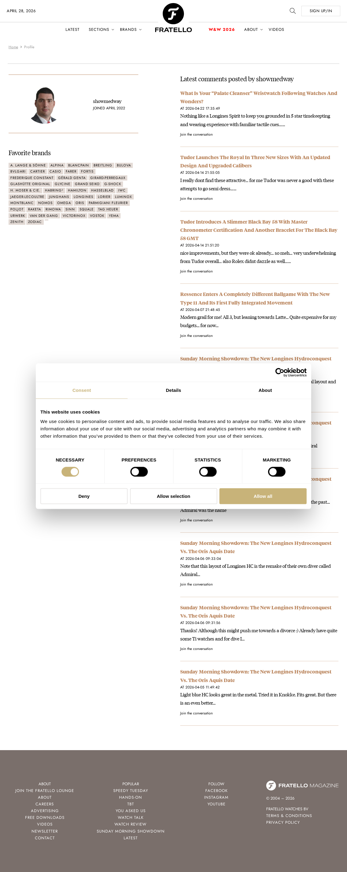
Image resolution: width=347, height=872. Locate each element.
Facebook (216, 791)
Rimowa (53, 209)
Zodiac (35, 221)
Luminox (123, 196)
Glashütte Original (30, 183)
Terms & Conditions (289, 816)
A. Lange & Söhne (28, 165)
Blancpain (78, 165)
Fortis (87, 171)
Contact (45, 838)
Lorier (104, 196)
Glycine (62, 183)
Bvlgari (18, 171)
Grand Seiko (87, 183)
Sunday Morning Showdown (131, 831)
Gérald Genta (72, 177)
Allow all (263, 496)
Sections (99, 29)
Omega (64, 202)
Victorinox (74, 215)
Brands (128, 29)
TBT (130, 804)
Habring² (54, 190)
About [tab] (265, 389)
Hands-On (130, 797)
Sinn (70, 209)
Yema (114, 215)
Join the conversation (196, 134)
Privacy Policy (283, 822)
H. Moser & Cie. (25, 190)
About (251, 29)
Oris (80, 202)
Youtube (216, 804)
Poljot (17, 209)
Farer (71, 171)
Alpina (57, 165)
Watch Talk (131, 817)
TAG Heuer (108, 209)
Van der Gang (44, 215)
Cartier (37, 171)
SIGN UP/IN (321, 11)
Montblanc (22, 202)
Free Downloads (45, 817)
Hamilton (77, 190)
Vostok (97, 215)
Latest (72, 29)
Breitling (103, 165)
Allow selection (173, 496)
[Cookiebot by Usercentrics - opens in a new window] (280, 372)
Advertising (45, 811)
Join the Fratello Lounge (44, 791)
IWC (122, 190)
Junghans (59, 196)
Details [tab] (173, 389)
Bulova (124, 165)
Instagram (216, 797)
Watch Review (130, 824)
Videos (276, 29)
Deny (84, 496)
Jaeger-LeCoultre (27, 196)
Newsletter (45, 831)
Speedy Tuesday (130, 791)
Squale (87, 209)
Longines (83, 196)
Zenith (17, 221)
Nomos (45, 202)
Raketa (34, 209)
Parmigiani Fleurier (108, 202)
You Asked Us (131, 811)
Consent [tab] (82, 389)
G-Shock (112, 183)
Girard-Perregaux (107, 177)
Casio (55, 171)
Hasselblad (102, 190)
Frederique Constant (32, 177)
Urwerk (17, 215)
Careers (44, 804)
